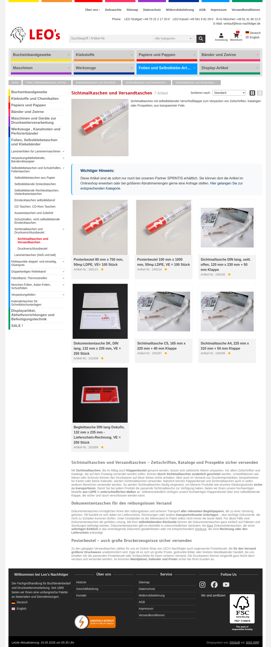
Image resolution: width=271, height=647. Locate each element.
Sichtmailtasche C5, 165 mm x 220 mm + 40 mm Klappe (161, 346)
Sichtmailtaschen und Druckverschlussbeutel (148, 82)
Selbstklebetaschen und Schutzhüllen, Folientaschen (98, 82)
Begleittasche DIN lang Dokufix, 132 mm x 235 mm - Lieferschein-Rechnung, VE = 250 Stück (99, 434)
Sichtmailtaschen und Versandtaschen (196, 82)
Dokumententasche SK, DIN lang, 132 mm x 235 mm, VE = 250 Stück (97, 348)
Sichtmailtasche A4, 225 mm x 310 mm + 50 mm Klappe (225, 346)
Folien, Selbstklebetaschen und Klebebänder (48, 82)
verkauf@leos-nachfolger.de (241, 23)
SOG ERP (252, 642)
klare (210, 525)
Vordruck (200, 529)
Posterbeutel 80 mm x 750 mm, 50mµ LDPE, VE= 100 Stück (98, 262)
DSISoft (235, 642)
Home (15, 82)
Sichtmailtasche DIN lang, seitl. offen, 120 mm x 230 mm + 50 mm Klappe (226, 264)
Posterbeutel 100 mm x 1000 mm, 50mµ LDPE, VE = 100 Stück (163, 262)
